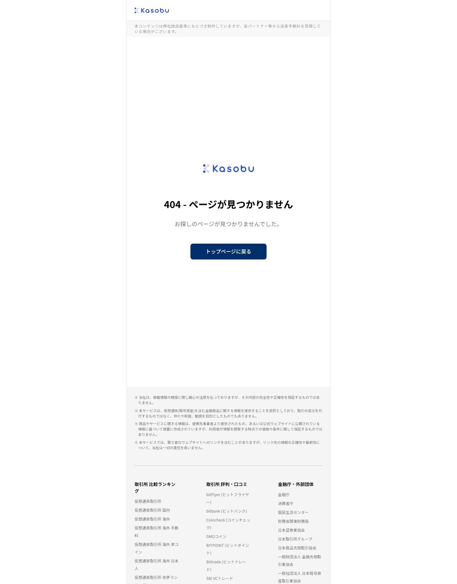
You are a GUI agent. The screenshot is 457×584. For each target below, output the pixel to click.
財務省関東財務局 (293, 521)
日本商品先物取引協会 (297, 547)
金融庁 (283, 494)
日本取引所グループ (295, 538)
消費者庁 (285, 503)
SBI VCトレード (219, 578)
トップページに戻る (228, 251)
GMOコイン (216, 536)
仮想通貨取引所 (148, 501)
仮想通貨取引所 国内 (152, 510)
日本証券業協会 (291, 530)
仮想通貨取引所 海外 (152, 519)
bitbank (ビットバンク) (226, 511)
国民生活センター (293, 512)
